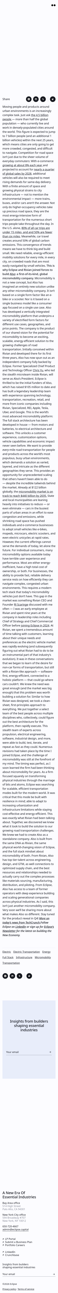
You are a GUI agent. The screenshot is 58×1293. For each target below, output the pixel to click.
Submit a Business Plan (17, 1242)
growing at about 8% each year (22, 165)
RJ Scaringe (21, 604)
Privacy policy (9, 1289)
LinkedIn (20, 927)
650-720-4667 (10, 1226)
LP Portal (9, 1239)
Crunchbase (10, 1255)
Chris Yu (38, 370)
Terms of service (26, 1289)
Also (12, 274)
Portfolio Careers (13, 1245)
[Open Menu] (53, 5)
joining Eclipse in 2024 (35, 625)
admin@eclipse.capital (15, 1229)
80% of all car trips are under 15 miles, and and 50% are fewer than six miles (27, 232)
